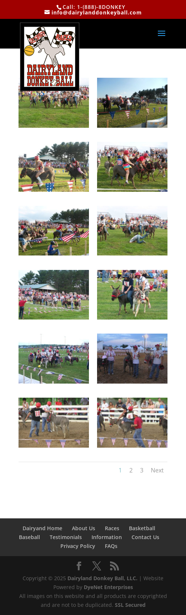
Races (112, 528)
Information (107, 537)
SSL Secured (130, 604)
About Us (83, 528)
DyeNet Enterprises (108, 587)
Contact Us (145, 537)
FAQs (111, 545)
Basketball (142, 528)
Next (157, 470)
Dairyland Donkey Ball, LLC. (103, 578)
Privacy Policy (77, 545)
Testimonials (66, 537)
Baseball (29, 537)
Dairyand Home (42, 528)
